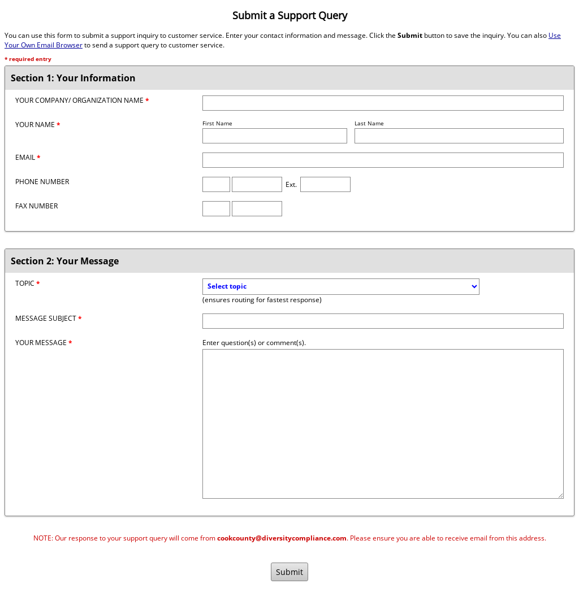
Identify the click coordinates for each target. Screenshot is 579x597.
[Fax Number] (257, 208)
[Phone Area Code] (216, 184)
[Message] (383, 424)
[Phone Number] (257, 184)
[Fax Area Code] (216, 208)
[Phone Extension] (325, 184)
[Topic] (340, 286)
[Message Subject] (383, 321)
